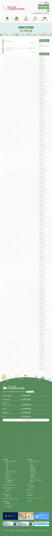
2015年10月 (42, 320)
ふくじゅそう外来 (34, 478)
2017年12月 (42, 264)
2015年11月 (42, 317)
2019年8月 (41, 220)
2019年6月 (41, 225)
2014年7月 (41, 351)
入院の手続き (8, 489)
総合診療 (32, 466)
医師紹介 (32, 482)
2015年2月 (41, 337)
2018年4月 (41, 254)
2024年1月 (41, 115)
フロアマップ (8, 475)
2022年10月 (42, 149)
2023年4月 (41, 135)
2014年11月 (42, 342)
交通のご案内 (30, 391)
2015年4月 (41, 334)
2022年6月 (41, 156)
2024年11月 (42, 91)
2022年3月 (41, 161)
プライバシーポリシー (10, 478)
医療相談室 (7, 503)
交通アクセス (43, 5)
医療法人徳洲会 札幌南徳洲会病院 (19, 530)
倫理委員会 (8, 482)
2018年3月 (41, 256)
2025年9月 (41, 69)
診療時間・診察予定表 (34, 461)
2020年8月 (41, 195)
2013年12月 (42, 366)
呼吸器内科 (33, 470)
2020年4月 (41, 205)
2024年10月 (42, 93)
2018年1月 (41, 261)
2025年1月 (41, 86)
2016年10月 (42, 298)
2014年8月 (41, 349)
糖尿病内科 (33, 473)
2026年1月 (41, 61)
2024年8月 (41, 98)
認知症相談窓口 (8, 506)
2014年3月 (41, 359)
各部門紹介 (32, 486)
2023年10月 (42, 122)
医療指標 (7, 477)
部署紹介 (7, 473)
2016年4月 (41, 310)
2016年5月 (41, 308)
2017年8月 (41, 273)
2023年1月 (41, 142)
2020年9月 (41, 193)
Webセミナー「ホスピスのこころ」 (36, 498)
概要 (7, 464)
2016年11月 (42, 295)
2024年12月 (42, 88)
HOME (29, 500)
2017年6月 (41, 278)
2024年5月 (41, 105)
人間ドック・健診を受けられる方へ (11, 498)
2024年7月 (41, 100)
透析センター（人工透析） (36, 480)
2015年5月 (41, 332)
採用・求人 (30, 485)
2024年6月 (41, 103)
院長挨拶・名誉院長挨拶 (10, 461)
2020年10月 (42, 191)
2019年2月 (41, 234)
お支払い (7, 491)
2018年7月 (41, 249)
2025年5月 (41, 78)
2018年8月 (41, 247)
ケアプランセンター (9, 505)
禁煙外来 (32, 477)
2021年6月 (41, 181)
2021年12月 (42, 169)
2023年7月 (41, 130)
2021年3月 (41, 186)
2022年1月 (41, 166)
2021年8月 (41, 176)
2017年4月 (41, 283)
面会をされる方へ (8, 494)
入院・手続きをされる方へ (10, 487)
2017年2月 (41, 288)
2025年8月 (41, 71)
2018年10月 (42, 242)
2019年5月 (41, 227)
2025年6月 (41, 76)
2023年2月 (41, 139)
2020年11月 (42, 188)
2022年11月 (42, 147)
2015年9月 (41, 322)
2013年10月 (42, 368)
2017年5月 (41, 281)
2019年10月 (42, 217)
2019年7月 (41, 222)
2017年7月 (41, 276)
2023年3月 (41, 137)
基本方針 (8, 470)
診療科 (31, 464)
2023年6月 (41, 132)
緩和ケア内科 (33, 471)
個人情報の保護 (9, 480)
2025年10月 (42, 66)
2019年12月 (42, 215)
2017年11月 (42, 266)
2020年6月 (41, 200)
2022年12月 (42, 144)
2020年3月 (41, 208)
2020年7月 (41, 198)
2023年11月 (42, 120)
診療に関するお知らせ (44, 47)
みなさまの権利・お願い (11, 471)
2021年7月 (41, 178)
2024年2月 (41, 113)
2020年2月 (41, 210)
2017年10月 (42, 269)
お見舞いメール (8, 495)
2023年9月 (41, 125)
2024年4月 (41, 108)
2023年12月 (42, 118)
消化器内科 (33, 468)
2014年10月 (42, 344)
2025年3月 (41, 83)
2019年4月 (41, 230)
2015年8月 (41, 325)
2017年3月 (41, 286)
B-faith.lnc (42, 530)
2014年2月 (41, 361)
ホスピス (30, 492)
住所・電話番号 (43, 8)
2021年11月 (42, 171)
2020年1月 (41, 212)
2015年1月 (41, 339)
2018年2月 (41, 259)
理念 (7, 468)
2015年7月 (41, 327)
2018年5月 (41, 252)
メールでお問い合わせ (26, 420)
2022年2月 (41, 164)
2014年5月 (41, 356)
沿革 (7, 466)
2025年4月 (41, 81)
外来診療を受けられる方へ (10, 485)
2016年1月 (41, 315)
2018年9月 (41, 244)
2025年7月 (41, 74)
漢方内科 (32, 475)
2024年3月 (41, 110)
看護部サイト (31, 495)
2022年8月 (41, 152)
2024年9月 (41, 96)
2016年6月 (41, 305)
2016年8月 (41, 303)
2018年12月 (42, 237)
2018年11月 (42, 239)
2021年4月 (41, 183)
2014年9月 (41, 347)
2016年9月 (41, 300)
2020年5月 (41, 203)
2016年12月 (42, 293)
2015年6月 (41, 330)
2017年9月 (41, 271)
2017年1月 (41, 291)
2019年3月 (41, 232)
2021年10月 (42, 174)
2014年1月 (41, 364)
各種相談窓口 (7, 501)
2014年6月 (41, 354)
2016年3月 (41, 312)
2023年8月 (41, 127)
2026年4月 (41, 57)
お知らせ (41, 43)
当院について (8, 463)
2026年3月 (41, 59)
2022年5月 (41, 159)
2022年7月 (41, 154)
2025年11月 (42, 64)
